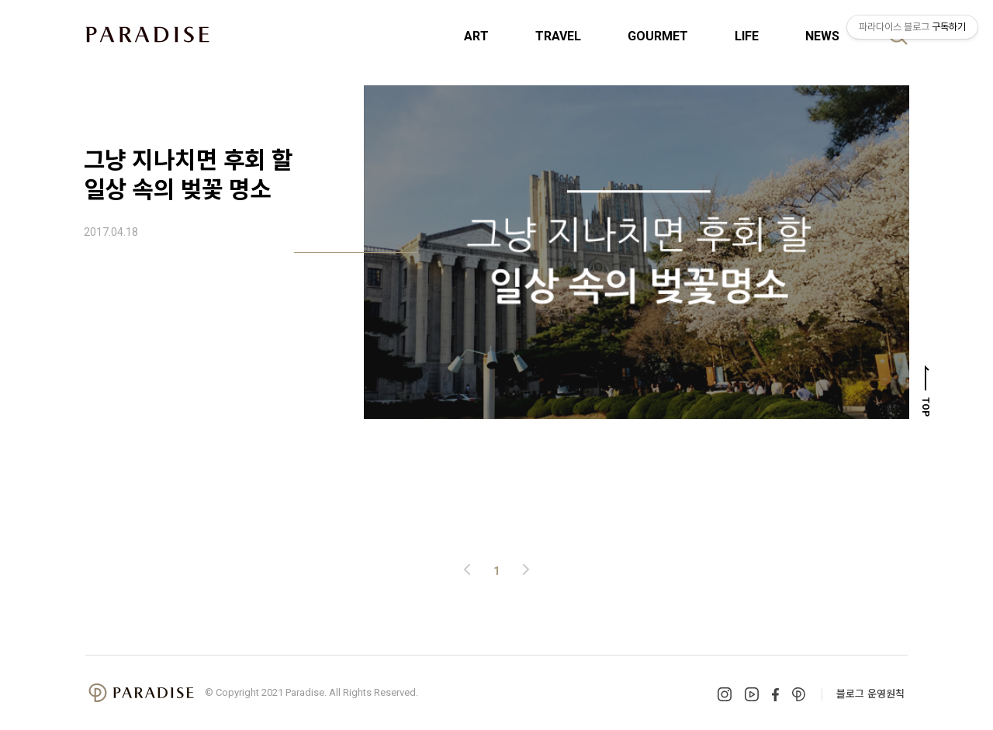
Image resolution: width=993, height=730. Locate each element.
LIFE (747, 36)
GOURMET (658, 36)
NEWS (822, 36)
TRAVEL (558, 36)
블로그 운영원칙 (870, 693)
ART (476, 36)
